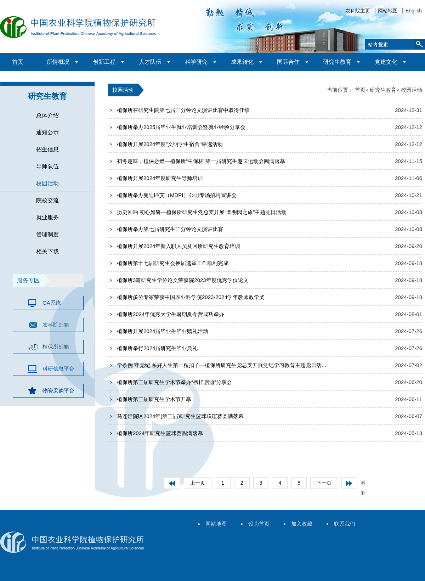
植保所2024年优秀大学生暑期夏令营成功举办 (170, 314)
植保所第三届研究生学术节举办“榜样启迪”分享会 (174, 382)
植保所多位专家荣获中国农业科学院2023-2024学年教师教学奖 (191, 297)
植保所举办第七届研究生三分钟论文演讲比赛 (170, 229)
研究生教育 (337, 62)
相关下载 (47, 251)
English (414, 10)
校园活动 (47, 183)
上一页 (197, 483)
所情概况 (58, 62)
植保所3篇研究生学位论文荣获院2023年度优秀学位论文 (183, 280)
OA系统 (51, 303)
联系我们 (344, 524)
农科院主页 (357, 10)
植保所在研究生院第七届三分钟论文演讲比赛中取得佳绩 (183, 110)
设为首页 (259, 524)
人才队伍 (150, 62)
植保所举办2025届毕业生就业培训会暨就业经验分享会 (181, 127)
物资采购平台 (58, 391)
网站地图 (388, 10)
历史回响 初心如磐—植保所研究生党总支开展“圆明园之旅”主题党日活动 (202, 212)
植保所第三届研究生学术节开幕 (154, 399)
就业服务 (47, 217)
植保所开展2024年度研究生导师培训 (160, 178)
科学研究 (196, 62)
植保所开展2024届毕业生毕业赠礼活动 (162, 331)
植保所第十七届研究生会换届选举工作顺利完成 (172, 263)
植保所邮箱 (55, 347)
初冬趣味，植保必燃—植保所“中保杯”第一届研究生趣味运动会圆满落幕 (201, 161)
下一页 (324, 483)
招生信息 (47, 149)
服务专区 (28, 280)
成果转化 (242, 62)
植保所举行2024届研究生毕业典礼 (157, 348)
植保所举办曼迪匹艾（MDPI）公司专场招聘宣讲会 (177, 195)
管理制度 (47, 234)
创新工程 (104, 62)
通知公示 (47, 132)
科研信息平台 (58, 369)
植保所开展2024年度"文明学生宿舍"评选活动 (170, 144)
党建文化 (386, 62)
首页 (17, 62)
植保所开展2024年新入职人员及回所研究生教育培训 (178, 246)
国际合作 (288, 62)
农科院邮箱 (55, 325)
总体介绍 (47, 115)
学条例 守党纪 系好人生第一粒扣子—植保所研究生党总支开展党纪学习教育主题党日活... (221, 365)
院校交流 (47, 200)
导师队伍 (47, 166)
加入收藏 (301, 524)
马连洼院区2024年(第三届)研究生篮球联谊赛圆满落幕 (180, 416)
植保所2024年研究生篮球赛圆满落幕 (160, 433)
